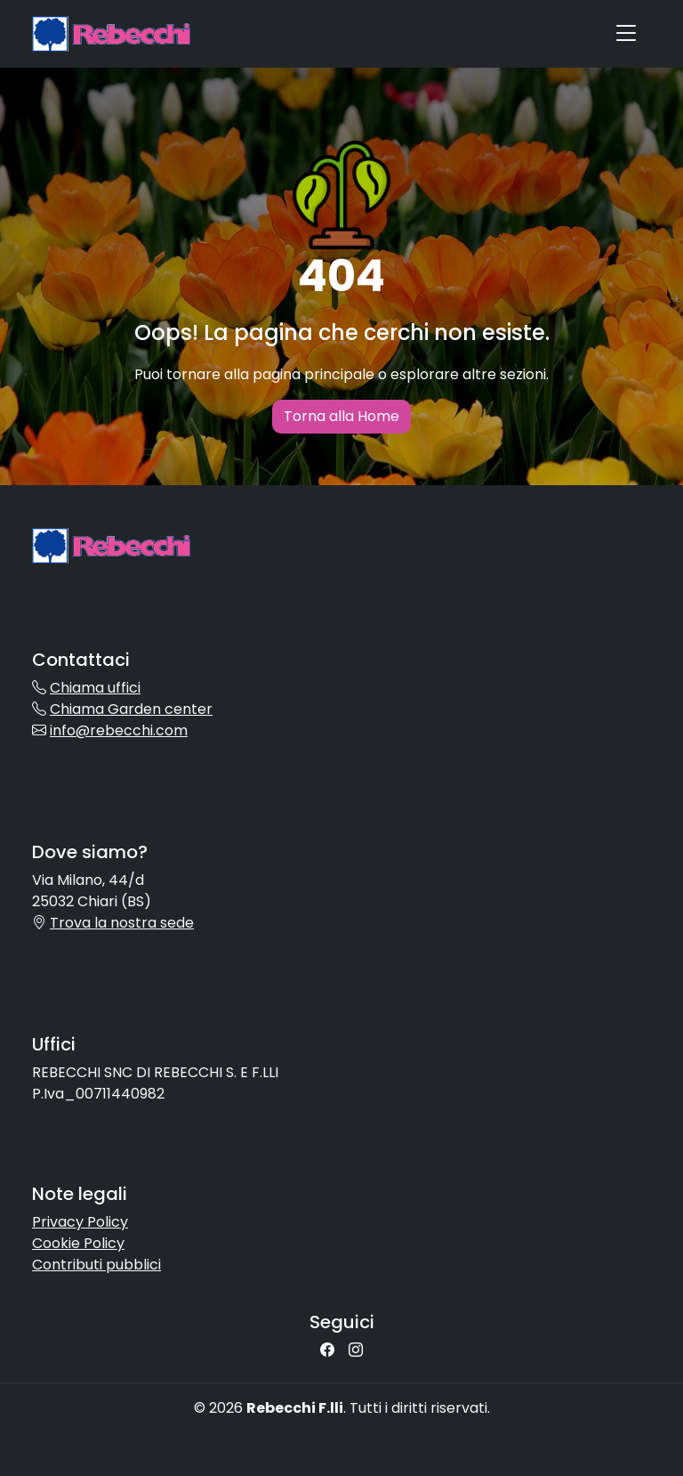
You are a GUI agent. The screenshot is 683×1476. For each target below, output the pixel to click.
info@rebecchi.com (119, 730)
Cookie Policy (78, 1243)
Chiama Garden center (131, 709)
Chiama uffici (95, 687)
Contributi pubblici (96, 1264)
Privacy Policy (80, 1222)
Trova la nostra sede (122, 922)
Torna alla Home (341, 416)
